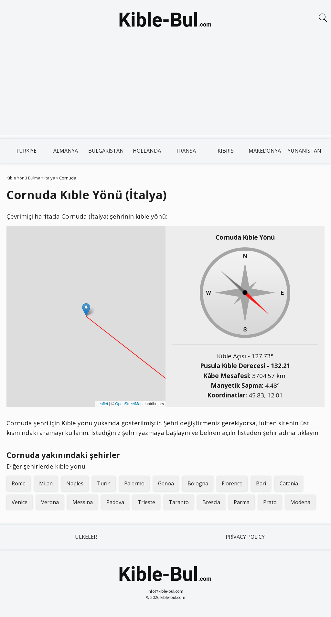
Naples (74, 483)
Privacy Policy (245, 536)
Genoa (166, 483)
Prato (270, 502)
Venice (19, 502)
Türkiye (26, 150)
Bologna (197, 483)
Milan (46, 483)
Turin (104, 483)
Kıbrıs (226, 150)
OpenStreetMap (129, 404)
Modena (300, 502)
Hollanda (147, 150)
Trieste (146, 502)
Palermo (134, 483)
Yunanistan (304, 150)
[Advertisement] (165, 90)
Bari (261, 483)
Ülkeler (86, 536)
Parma (242, 502)
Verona (50, 502)
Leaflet (102, 404)
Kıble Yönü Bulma (23, 178)
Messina (82, 502)
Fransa (186, 150)
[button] (86, 309)
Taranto (179, 502)
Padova (115, 502)
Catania (289, 483)
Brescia (211, 502)
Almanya (65, 150)
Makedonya (265, 150)
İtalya (49, 178)
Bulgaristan (106, 150)
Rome (19, 483)
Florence (232, 483)
